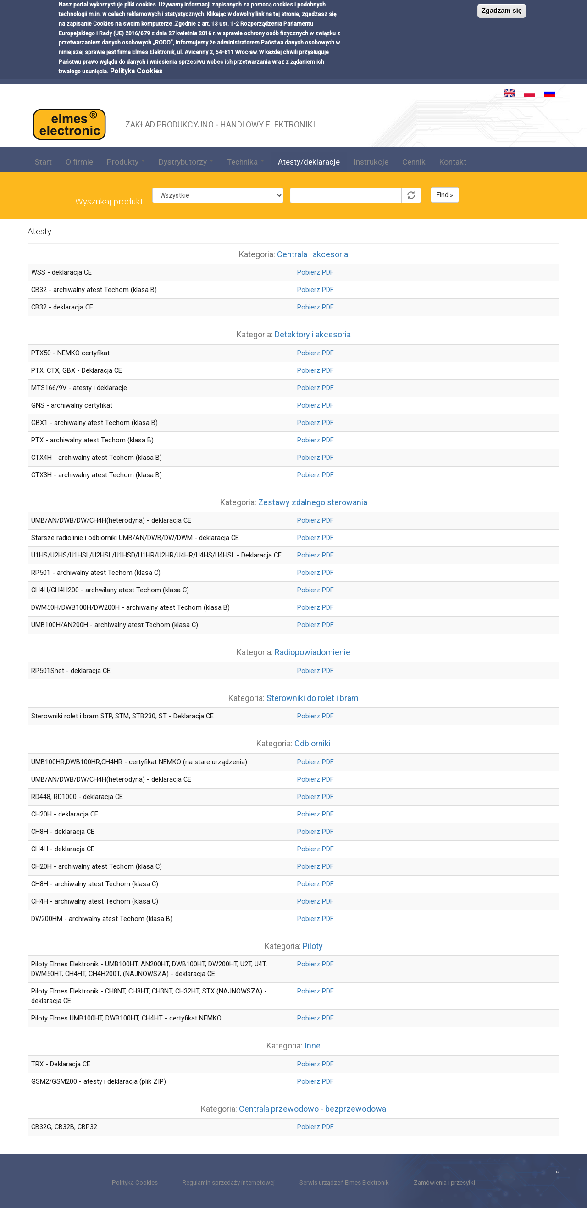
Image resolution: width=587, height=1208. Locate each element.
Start (43, 161)
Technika (245, 161)
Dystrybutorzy (186, 161)
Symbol (355, 180)
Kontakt (452, 161)
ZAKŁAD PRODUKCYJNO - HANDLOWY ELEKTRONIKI (220, 123)
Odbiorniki (312, 743)
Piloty (313, 946)
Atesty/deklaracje (309, 161)
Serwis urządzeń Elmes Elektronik (344, 1182)
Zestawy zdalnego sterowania (312, 502)
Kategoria (217, 180)
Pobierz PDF (315, 272)
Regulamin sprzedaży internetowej (229, 1182)
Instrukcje (371, 161)
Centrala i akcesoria (312, 254)
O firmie (79, 161)
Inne (313, 1045)
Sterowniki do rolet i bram (312, 698)
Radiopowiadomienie (312, 652)
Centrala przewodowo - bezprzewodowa (312, 1109)
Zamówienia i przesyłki (444, 1182)
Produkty (126, 161)
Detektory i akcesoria (313, 334)
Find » (445, 195)
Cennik (414, 161)
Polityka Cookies (136, 41)
